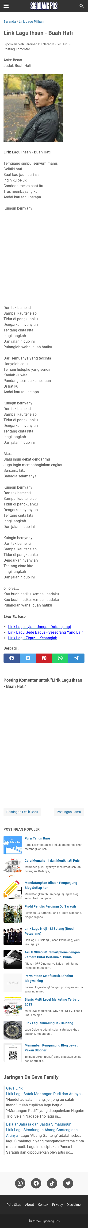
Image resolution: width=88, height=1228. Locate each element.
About (29, 1204)
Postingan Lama (69, 812)
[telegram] (76, 658)
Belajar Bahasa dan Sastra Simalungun (38, 1124)
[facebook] (12, 658)
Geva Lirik (14, 1088)
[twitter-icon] (68, 1183)
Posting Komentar (17, 49)
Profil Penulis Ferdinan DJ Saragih (50, 906)
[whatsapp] (60, 658)
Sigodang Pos (51, 1221)
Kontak (43, 1204)
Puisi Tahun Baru (37, 838)
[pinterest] (44, 658)
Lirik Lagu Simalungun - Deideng (49, 1023)
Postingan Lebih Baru (22, 812)
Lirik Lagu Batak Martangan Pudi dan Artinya (43, 1094)
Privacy (57, 1204)
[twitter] (28, 658)
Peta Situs (14, 1204)
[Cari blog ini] (81, 6)
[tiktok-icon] (52, 1183)
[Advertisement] (44, 258)
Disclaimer (74, 1204)
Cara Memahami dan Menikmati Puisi (52, 860)
